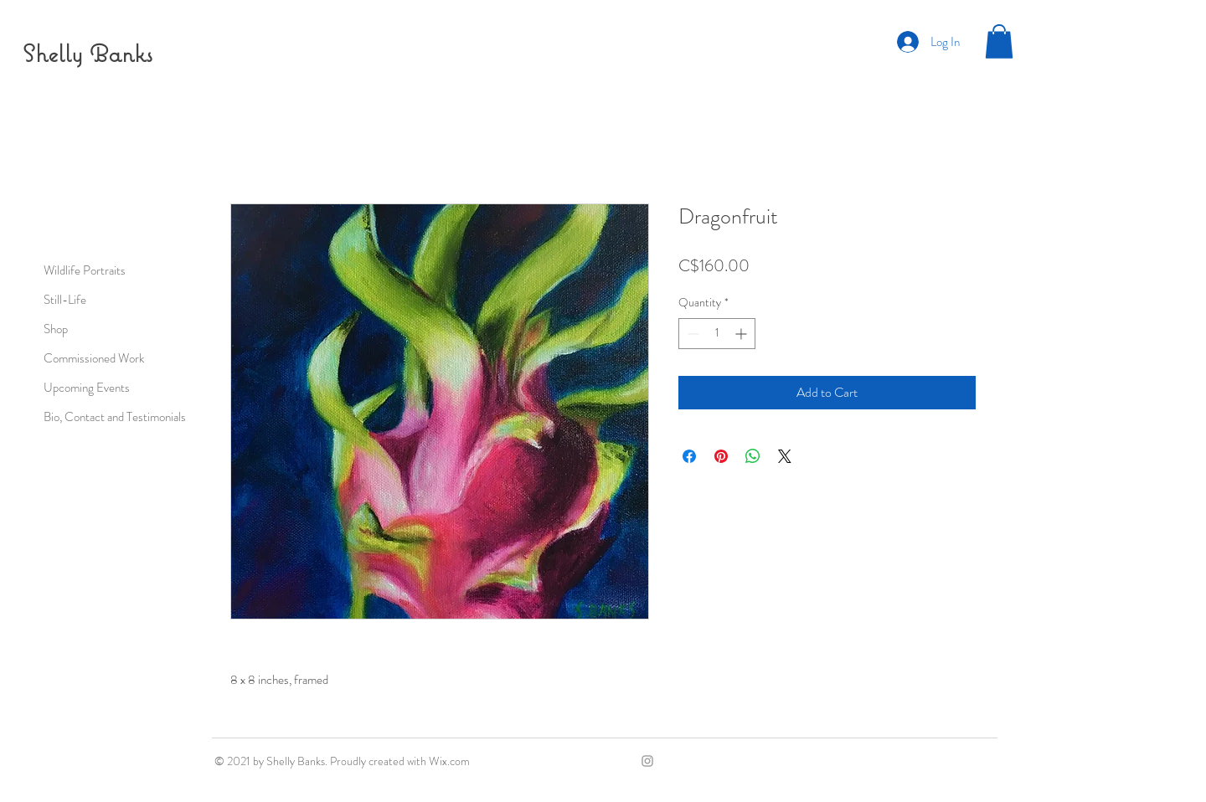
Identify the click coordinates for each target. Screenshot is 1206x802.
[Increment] (742, 333)
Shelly (53, 53)
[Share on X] (785, 456)
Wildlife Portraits (85, 270)
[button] (999, 41)
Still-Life (65, 299)
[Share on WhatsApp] (753, 456)
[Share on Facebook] (689, 456)
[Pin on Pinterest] (721, 456)
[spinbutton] (717, 333)
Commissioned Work (94, 358)
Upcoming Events (87, 387)
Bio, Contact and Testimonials (115, 417)
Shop (56, 329)
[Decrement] (691, 333)
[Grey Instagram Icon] (647, 761)
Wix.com (449, 761)
